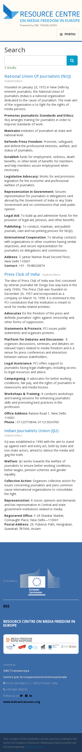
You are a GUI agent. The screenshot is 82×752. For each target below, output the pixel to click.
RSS (6, 606)
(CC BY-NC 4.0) (34, 747)
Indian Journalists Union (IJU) (31, 430)
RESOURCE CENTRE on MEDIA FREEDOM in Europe (39, 623)
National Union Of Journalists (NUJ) (38, 76)
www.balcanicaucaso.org (21, 702)
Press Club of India (22, 274)
